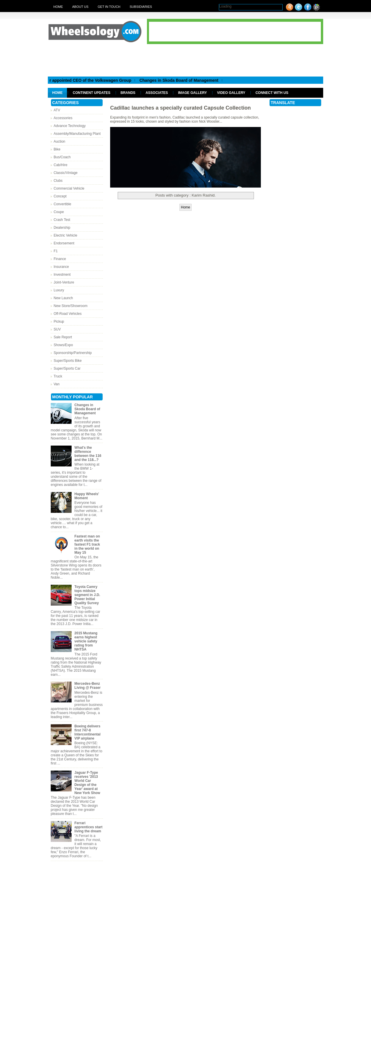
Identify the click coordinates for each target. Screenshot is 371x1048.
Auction (59, 141)
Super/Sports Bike (68, 361)
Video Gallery (231, 93)
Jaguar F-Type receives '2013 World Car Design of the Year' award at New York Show (87, 783)
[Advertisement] (185, 60)
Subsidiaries (141, 6)
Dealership (62, 228)
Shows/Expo (63, 345)
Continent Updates (91, 93)
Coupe (59, 212)
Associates (157, 93)
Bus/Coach (62, 157)
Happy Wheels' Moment (86, 496)
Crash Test (62, 220)
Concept (60, 196)
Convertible (62, 204)
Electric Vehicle (65, 235)
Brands (128, 93)
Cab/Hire (60, 165)
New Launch (63, 298)
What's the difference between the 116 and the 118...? (87, 454)
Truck (58, 376)
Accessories (63, 118)
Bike (57, 149)
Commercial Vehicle (69, 188)
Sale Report (63, 337)
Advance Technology (70, 126)
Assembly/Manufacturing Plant (77, 134)
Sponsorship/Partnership (73, 353)
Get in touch (109, 6)
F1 (56, 251)
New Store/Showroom (71, 306)
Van (56, 384)
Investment (62, 275)
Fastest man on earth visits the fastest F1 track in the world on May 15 (87, 544)
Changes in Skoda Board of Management (183, 80)
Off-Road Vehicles (68, 314)
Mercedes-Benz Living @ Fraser (87, 686)
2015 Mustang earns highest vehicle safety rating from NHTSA (85, 641)
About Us (80, 6)
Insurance (61, 267)
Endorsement (64, 243)
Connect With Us (271, 93)
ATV (57, 110)
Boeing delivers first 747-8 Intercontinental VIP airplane (87, 732)
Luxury (59, 290)
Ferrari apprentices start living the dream (88, 827)
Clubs (58, 181)
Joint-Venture (64, 282)
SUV (57, 329)
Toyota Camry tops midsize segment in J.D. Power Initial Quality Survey (87, 595)
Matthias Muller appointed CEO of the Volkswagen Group (81, 80)
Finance (60, 259)
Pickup (59, 321)
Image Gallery (192, 93)
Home (58, 6)
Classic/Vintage (66, 173)
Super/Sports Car (67, 368)
